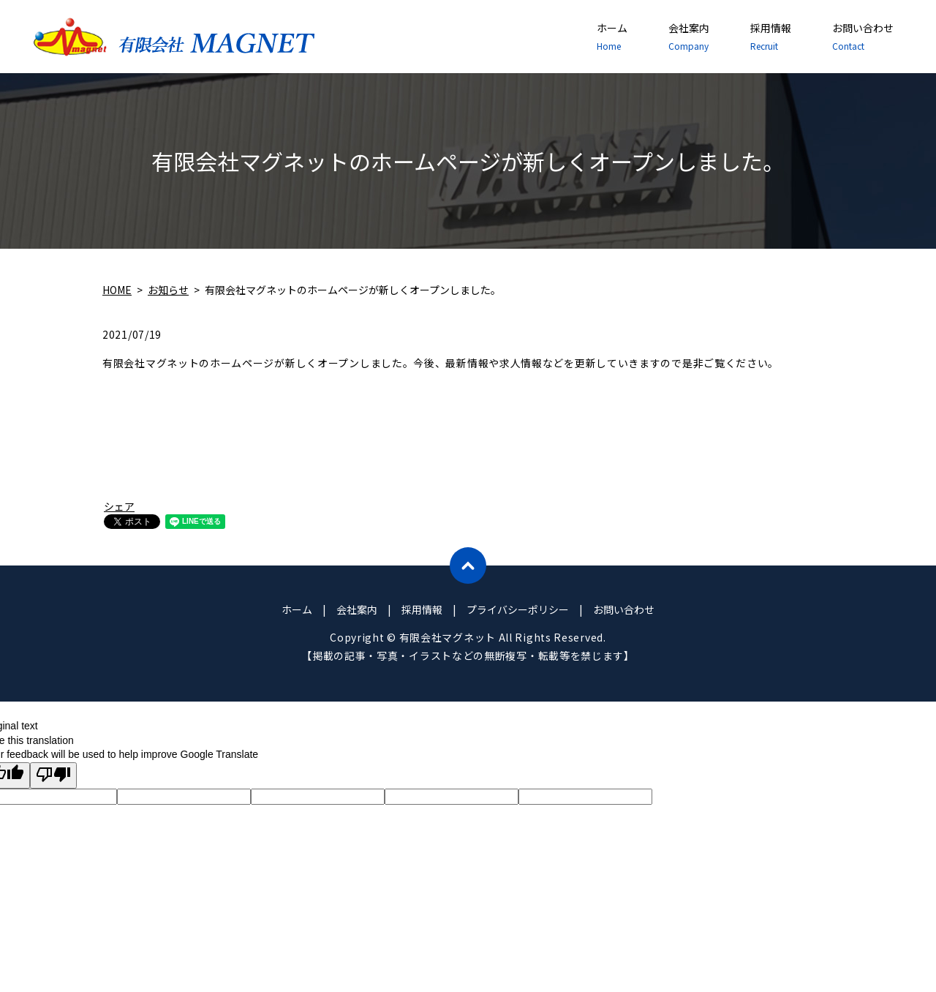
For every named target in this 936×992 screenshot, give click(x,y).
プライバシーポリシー (518, 609)
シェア (119, 506)
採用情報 (770, 36)
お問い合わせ (863, 36)
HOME (117, 289)
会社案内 (688, 36)
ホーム (612, 36)
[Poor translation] (53, 775)
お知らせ (168, 289)
